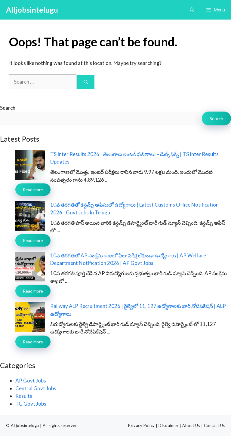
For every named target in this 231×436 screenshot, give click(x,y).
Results (23, 396)
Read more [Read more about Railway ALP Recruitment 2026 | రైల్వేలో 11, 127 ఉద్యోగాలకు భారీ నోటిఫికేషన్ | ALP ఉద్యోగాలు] (33, 341)
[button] (192, 10)
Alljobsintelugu (32, 9)
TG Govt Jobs (30, 404)
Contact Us (214, 425)
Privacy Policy (141, 425)
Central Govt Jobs (35, 388)
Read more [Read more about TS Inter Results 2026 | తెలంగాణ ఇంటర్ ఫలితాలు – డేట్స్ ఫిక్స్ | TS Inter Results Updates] (33, 189)
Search (7, 108)
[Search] (85, 82)
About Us (191, 425)
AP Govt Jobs (30, 380)
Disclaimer (168, 425)
